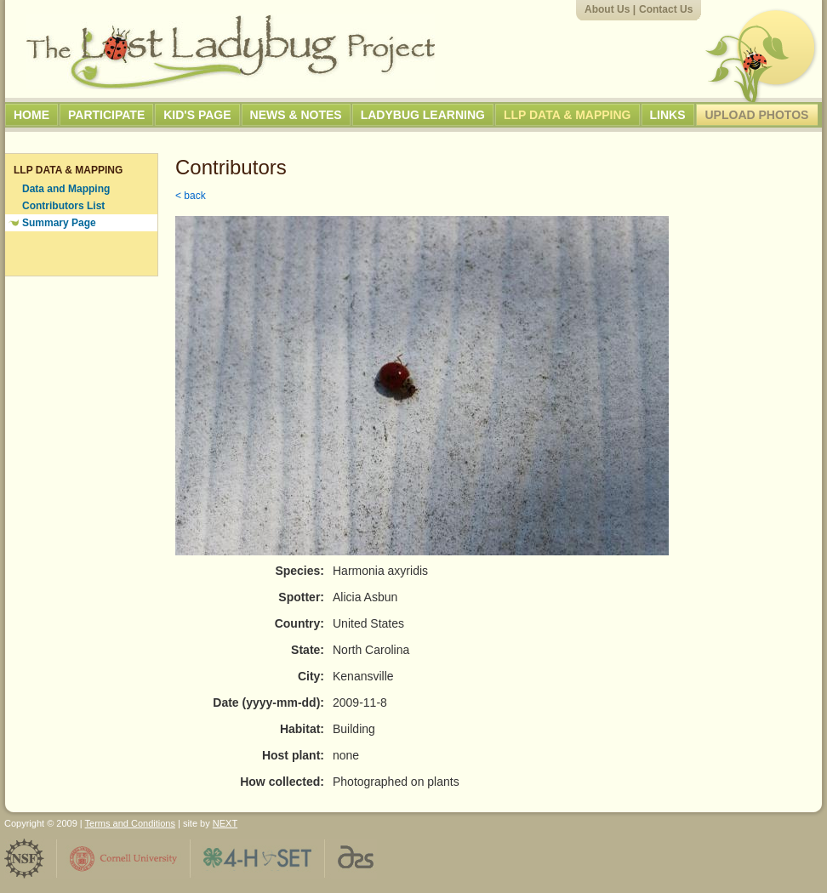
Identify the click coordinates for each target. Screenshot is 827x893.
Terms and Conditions (130, 823)
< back (190, 196)
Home (31, 115)
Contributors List (63, 206)
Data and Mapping (66, 189)
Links (668, 115)
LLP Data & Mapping (567, 115)
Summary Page (59, 223)
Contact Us (666, 9)
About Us (607, 9)
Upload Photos (757, 115)
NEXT (225, 823)
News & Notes (296, 115)
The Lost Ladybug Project (230, 51)
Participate (106, 115)
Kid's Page (197, 115)
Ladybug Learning (423, 115)
